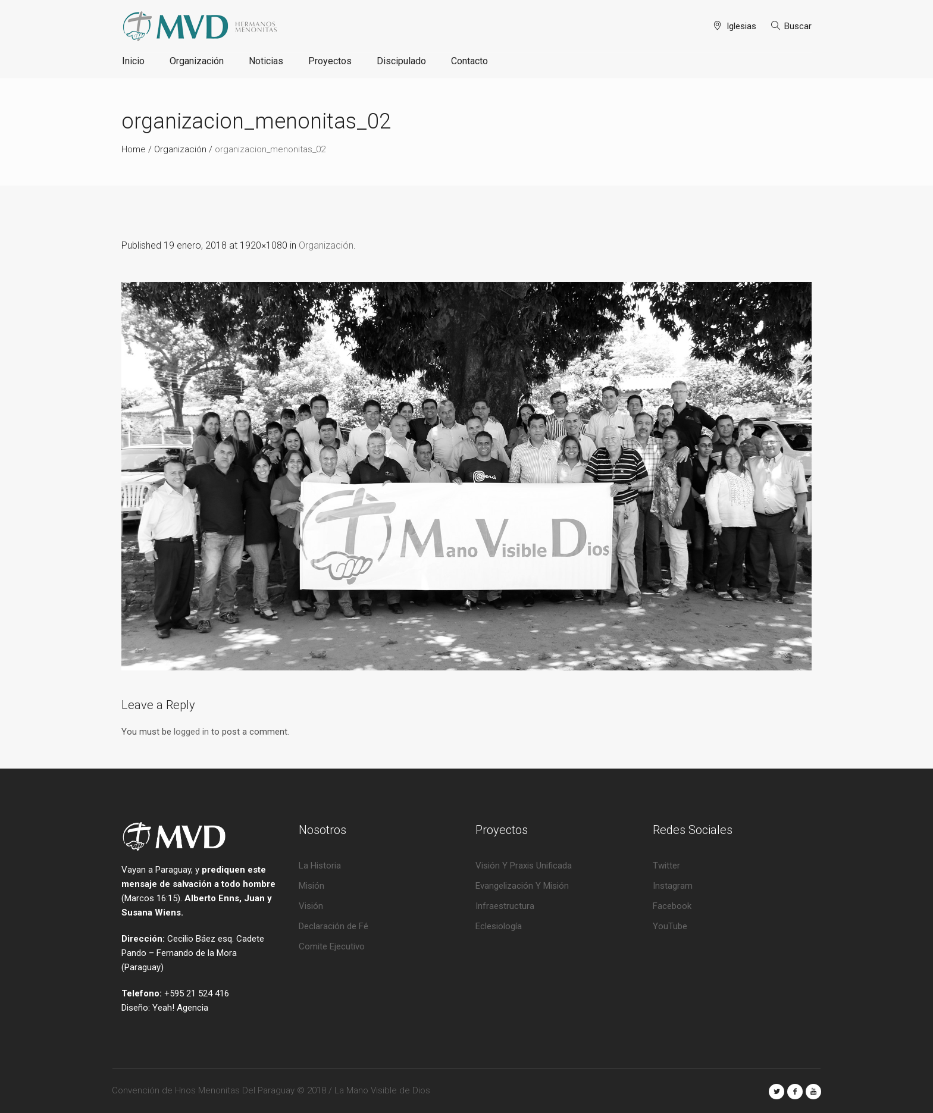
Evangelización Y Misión (522, 885)
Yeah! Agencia (180, 1007)
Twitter (666, 865)
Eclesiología (498, 926)
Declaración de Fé (333, 926)
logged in (191, 731)
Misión (311, 885)
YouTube (670, 926)
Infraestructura (504, 906)
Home (133, 149)
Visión (311, 906)
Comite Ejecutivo (332, 946)
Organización (180, 149)
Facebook (672, 906)
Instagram (673, 885)
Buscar (798, 26)
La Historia (320, 865)
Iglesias (741, 26)
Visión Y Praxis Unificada (523, 865)
